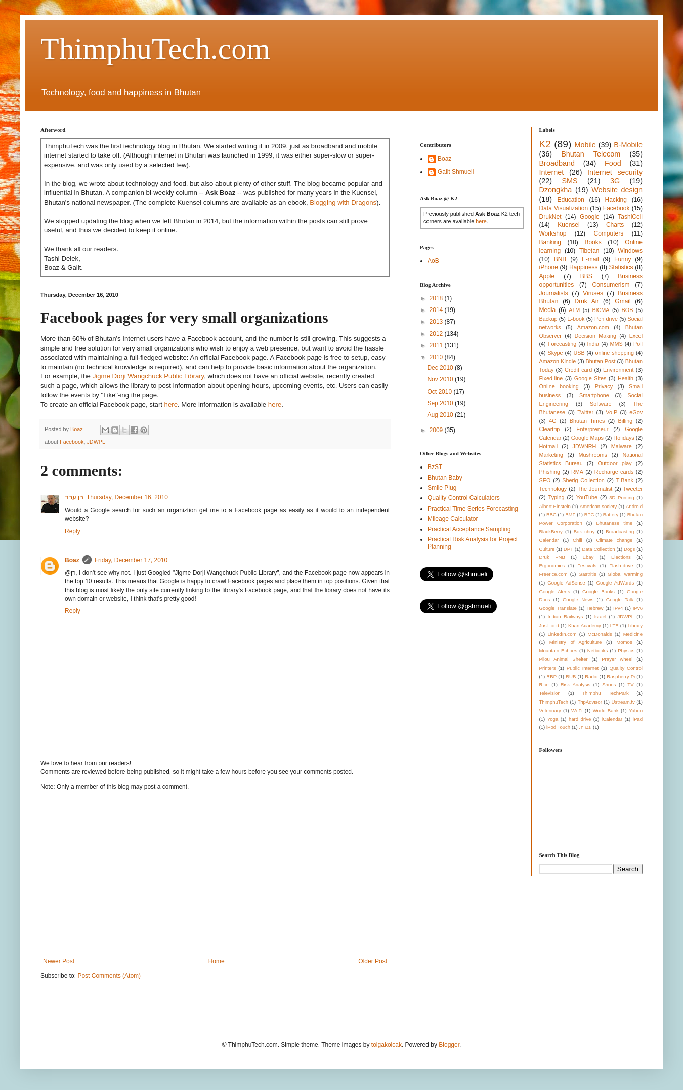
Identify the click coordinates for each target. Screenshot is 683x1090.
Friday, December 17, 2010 (131, 560)
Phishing (549, 472)
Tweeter (633, 489)
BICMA (600, 310)
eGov (636, 412)
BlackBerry (551, 531)
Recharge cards (614, 472)
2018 (437, 298)
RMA (577, 472)
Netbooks (597, 650)
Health (625, 378)
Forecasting (562, 344)
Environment (618, 370)
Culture (547, 549)
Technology (553, 489)
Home (216, 961)
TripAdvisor (590, 702)
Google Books (598, 591)
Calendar (549, 540)
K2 (545, 144)
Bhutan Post (601, 361)
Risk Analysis (575, 684)
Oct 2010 (440, 391)
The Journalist (594, 489)
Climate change (614, 540)
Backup (548, 319)
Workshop (553, 233)
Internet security (615, 172)
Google (590, 216)
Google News (578, 599)
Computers (609, 233)
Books (592, 242)
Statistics (621, 267)
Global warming (625, 574)
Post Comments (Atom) (109, 975)
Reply (72, 531)
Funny (622, 259)
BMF (570, 514)
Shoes (609, 684)
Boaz (72, 560)
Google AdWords (615, 583)
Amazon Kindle (557, 361)
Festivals (586, 565)
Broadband (557, 163)
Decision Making (595, 336)
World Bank (606, 710)
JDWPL (96, 442)
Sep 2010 (441, 403)
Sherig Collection (583, 480)
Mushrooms (592, 455)
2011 (437, 345)
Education (570, 199)
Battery (610, 514)
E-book (575, 319)
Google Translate (558, 608)
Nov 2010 (441, 379)
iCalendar (612, 719)
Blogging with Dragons (343, 202)
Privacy (604, 386)
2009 (437, 430)
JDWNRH (584, 446)
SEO (545, 480)
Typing (556, 497)
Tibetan (589, 250)
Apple (547, 276)
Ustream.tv (622, 702)
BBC (551, 514)
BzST (435, 467)
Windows (630, 250)
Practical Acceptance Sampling (469, 529)
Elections (621, 557)
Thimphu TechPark (605, 693)
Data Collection (598, 549)
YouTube (586, 497)
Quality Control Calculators (464, 497)
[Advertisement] (215, 874)
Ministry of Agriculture (575, 642)
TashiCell (630, 216)
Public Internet (583, 668)
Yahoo (636, 710)
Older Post (372, 961)
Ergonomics (552, 565)
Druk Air (586, 301)
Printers (547, 668)
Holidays (623, 438)
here (171, 404)
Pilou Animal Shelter (563, 659)
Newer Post (58, 961)
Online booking (559, 386)
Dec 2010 (441, 367)
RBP (551, 676)
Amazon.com (593, 327)
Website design (617, 190)
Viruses (593, 293)
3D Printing (621, 497)
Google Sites (590, 378)
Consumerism (611, 284)
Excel (636, 336)
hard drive (580, 719)
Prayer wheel (617, 659)
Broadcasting (620, 531)
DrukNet (550, 216)
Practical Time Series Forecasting (473, 508)
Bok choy (584, 531)
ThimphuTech (554, 702)
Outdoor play (614, 463)
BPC (589, 514)
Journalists (553, 293)
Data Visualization (563, 208)
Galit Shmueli (456, 171)
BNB (560, 259)
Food (613, 163)
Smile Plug (442, 487)
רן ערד (74, 497)
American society (598, 506)
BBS (586, 276)
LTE (614, 625)
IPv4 (618, 608)
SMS (569, 181)
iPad (638, 719)
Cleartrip (549, 429)
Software (601, 404)
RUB (571, 676)
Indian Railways (565, 616)
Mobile (584, 145)
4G (552, 421)
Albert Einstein (555, 506)
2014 (437, 310)
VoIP (611, 412)
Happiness (583, 267)
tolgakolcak (386, 1044)
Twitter (585, 412)
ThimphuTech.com (155, 48)
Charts (615, 224)
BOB (627, 310)
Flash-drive (621, 565)
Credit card (578, 370)
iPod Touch (558, 727)
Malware (621, 446)
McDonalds (600, 634)
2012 (437, 333)
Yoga (553, 719)
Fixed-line (551, 378)
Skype (555, 352)
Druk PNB (552, 557)
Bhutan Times (587, 421)
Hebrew (594, 608)
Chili (577, 540)
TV (630, 684)
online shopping (614, 352)
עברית (585, 727)
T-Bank (624, 480)
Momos (624, 642)
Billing (625, 421)
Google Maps (587, 438)
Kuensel (568, 224)
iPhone (548, 267)
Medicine (633, 634)
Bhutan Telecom (590, 154)
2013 (437, 321)
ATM (574, 310)
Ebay (587, 557)
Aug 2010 (441, 414)
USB (578, 352)
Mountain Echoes (558, 650)
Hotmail (548, 446)
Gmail (622, 301)
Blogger (449, 1044)
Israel (600, 616)
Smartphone (594, 395)
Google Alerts (554, 591)
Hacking (616, 199)
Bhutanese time (614, 523)
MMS (616, 344)
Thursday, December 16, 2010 (127, 497)
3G (615, 181)
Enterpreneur (592, 429)
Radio (591, 676)
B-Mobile (628, 145)
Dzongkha (555, 190)
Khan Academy (584, 625)
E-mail (590, 259)
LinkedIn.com (561, 634)
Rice (544, 684)
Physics (626, 650)
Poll (638, 344)
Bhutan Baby (445, 477)
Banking (550, 242)
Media (547, 310)
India (593, 344)
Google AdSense (566, 583)
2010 (437, 357)
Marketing (551, 455)
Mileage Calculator (453, 518)
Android (634, 506)
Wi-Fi (576, 710)
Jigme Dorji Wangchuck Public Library (148, 376)
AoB (433, 260)
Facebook (71, 442)
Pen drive (606, 319)
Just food (549, 625)
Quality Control (626, 668)
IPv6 (638, 608)
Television (550, 693)
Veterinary (550, 710)
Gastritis (587, 574)
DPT (568, 549)
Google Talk (619, 599)
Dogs (629, 549)
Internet (551, 172)
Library (635, 625)
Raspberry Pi (621, 676)
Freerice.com (553, 574)
